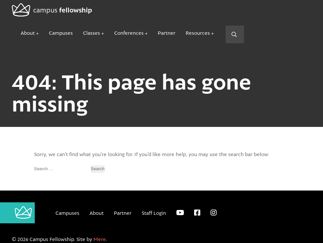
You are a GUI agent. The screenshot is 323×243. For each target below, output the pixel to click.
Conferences (129, 33)
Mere (99, 239)
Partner (166, 33)
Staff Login (154, 213)
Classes (91, 33)
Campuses (61, 33)
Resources (198, 33)
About (28, 33)
